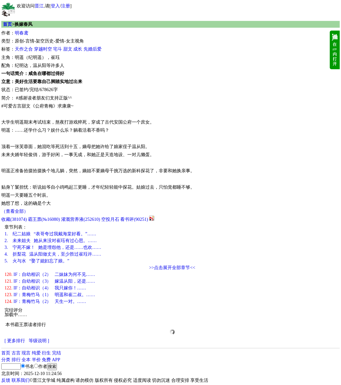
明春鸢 (21, 33)
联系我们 (21, 380)
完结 (56, 353)
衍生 (46, 353)
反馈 (5, 380)
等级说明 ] (39, 340)
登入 (55, 6)
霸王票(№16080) (44, 219)
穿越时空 (43, 49)
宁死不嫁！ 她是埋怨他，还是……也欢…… (52, 247)
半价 (36, 359)
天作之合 (24, 49)
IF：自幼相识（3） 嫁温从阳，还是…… (49, 281)
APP (56, 359)
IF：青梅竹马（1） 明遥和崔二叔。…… (49, 294)
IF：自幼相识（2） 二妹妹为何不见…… (49, 274)
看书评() (134, 219)
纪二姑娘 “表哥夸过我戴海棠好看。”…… (50, 233)
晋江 (39, 6)
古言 (16, 353)
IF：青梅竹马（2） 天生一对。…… (45, 301)
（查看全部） (14, 211)
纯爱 (36, 353)
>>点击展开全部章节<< (172, 267)
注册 (65, 6)
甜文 (67, 49)
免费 (46, 359)
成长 (77, 49)
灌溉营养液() (80, 219)
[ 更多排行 (14, 340)
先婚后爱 (93, 49)
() (14, 219)
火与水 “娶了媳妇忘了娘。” (36, 260)
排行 (16, 359)
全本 (26, 359)
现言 (26, 353)
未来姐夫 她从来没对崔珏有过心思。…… (50, 240)
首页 (7, 24)
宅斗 (57, 49)
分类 (5, 359)
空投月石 (110, 219)
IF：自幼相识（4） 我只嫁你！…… (45, 288)
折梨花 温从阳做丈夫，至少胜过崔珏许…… (52, 254)
